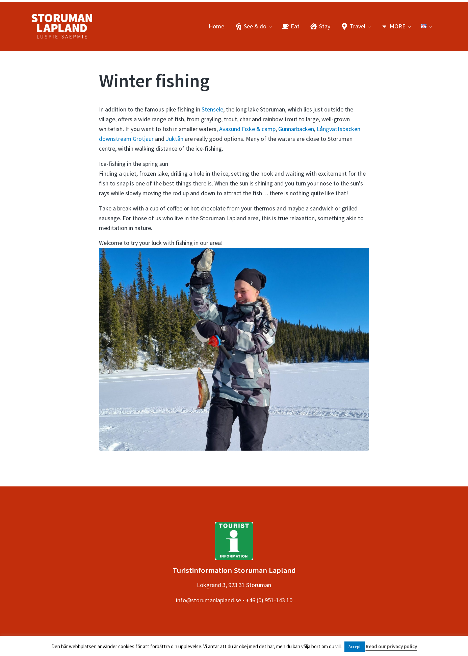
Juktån (174, 139)
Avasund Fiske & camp (247, 129)
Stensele (212, 109)
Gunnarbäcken (296, 129)
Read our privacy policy (391, 646)
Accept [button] (354, 647)
